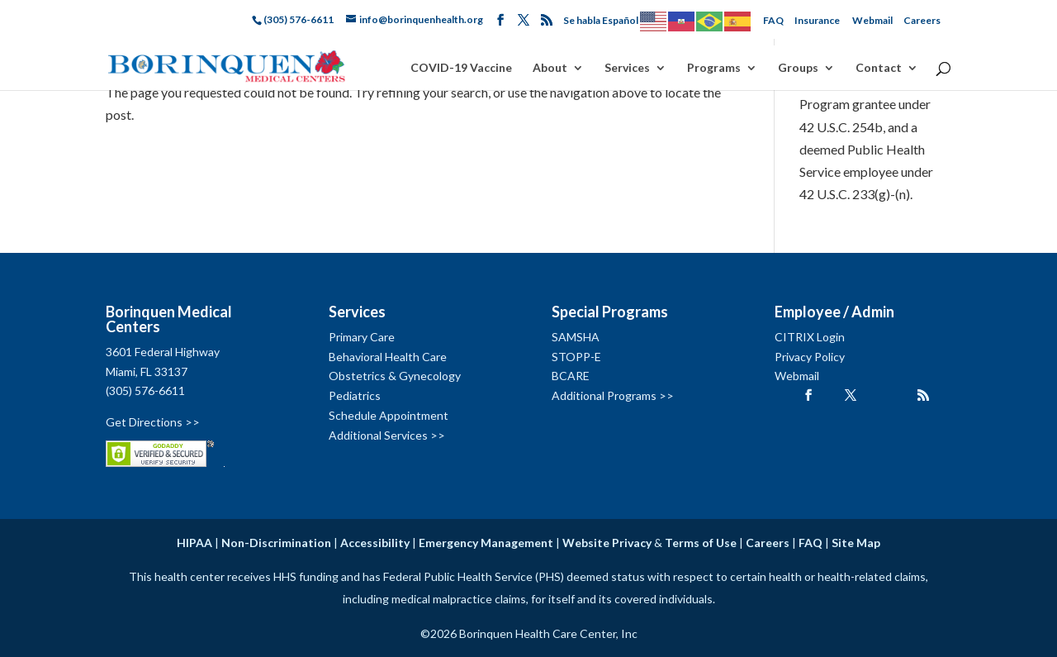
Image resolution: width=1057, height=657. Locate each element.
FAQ (773, 20)
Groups (798, 68)
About (550, 68)
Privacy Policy (810, 357)
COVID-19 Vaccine (461, 68)
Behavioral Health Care (388, 357)
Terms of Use (701, 543)
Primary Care (362, 337)
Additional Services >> (387, 435)
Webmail (872, 20)
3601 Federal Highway (163, 352)
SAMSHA (576, 337)
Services (627, 68)
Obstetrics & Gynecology (395, 376)
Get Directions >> (153, 422)
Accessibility (375, 543)
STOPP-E (576, 357)
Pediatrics (355, 395)
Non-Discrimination (276, 543)
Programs (714, 68)
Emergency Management (486, 543)
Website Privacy (607, 543)
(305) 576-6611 (145, 390)
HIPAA (194, 543)
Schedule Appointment (388, 415)
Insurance (817, 20)
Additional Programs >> (613, 395)
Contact (879, 68)
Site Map (856, 543)
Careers (922, 20)
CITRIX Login (810, 337)
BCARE (571, 376)
